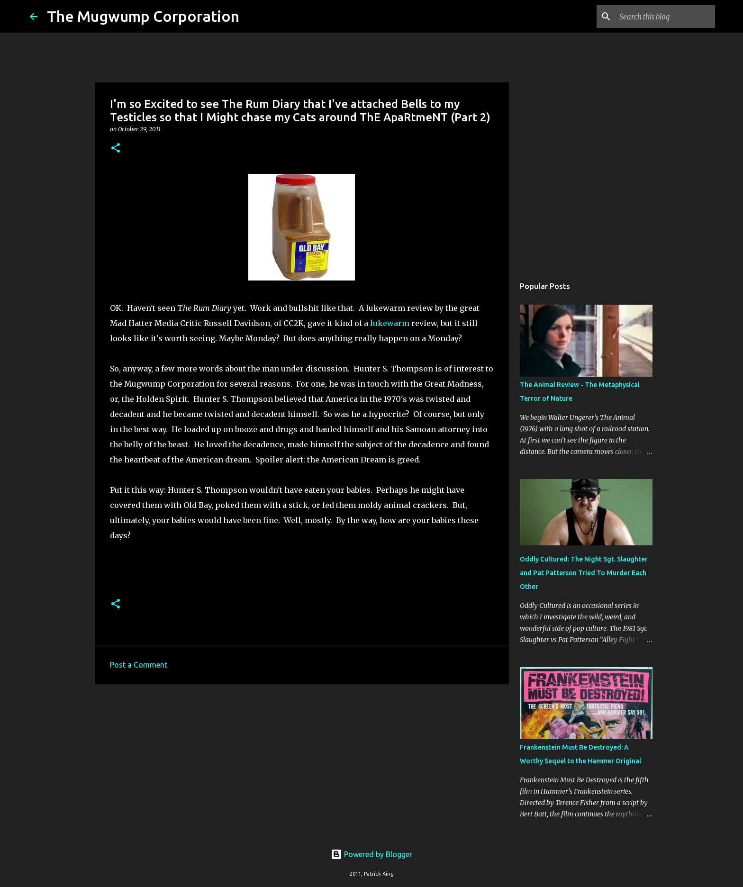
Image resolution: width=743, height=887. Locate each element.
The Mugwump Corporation (143, 16)
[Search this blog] (665, 16)
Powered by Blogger (371, 854)
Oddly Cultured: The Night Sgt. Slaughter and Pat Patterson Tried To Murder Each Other (584, 572)
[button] (115, 148)
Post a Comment (138, 665)
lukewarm (389, 323)
